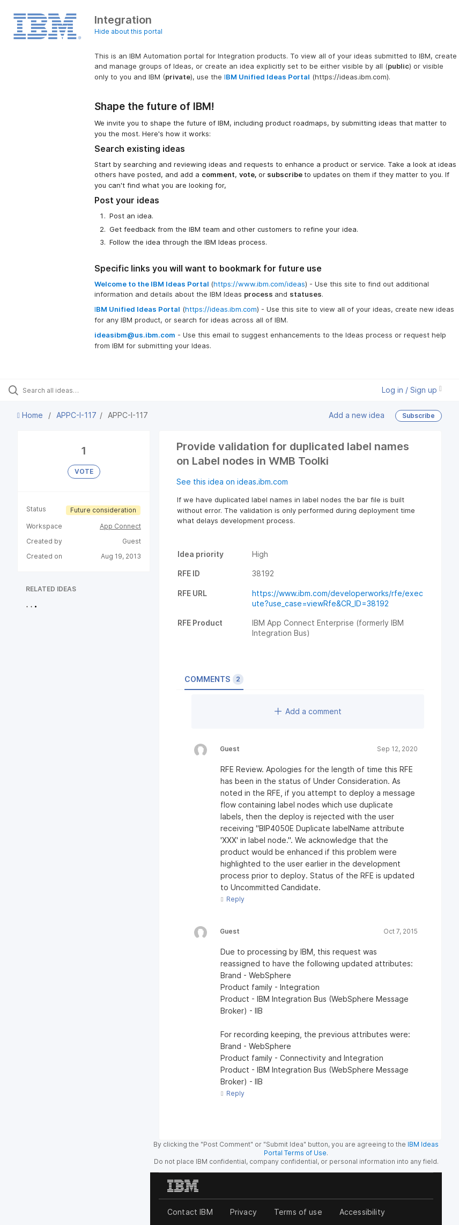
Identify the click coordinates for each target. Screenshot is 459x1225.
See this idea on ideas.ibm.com (232, 481)
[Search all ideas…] (72, 390)
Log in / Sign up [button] (412, 389)
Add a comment (308, 711)
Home (31, 415)
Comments (213, 679)
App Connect (120, 526)
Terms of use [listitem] (298, 1211)
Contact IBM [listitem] (190, 1211)
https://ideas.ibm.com (221, 309)
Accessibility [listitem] (362, 1211)
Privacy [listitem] (243, 1211)
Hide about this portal (128, 31)
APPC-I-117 (76, 415)
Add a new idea (356, 415)
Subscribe (418, 416)
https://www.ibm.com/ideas (259, 284)
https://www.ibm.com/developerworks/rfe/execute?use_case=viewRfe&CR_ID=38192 (337, 598)
